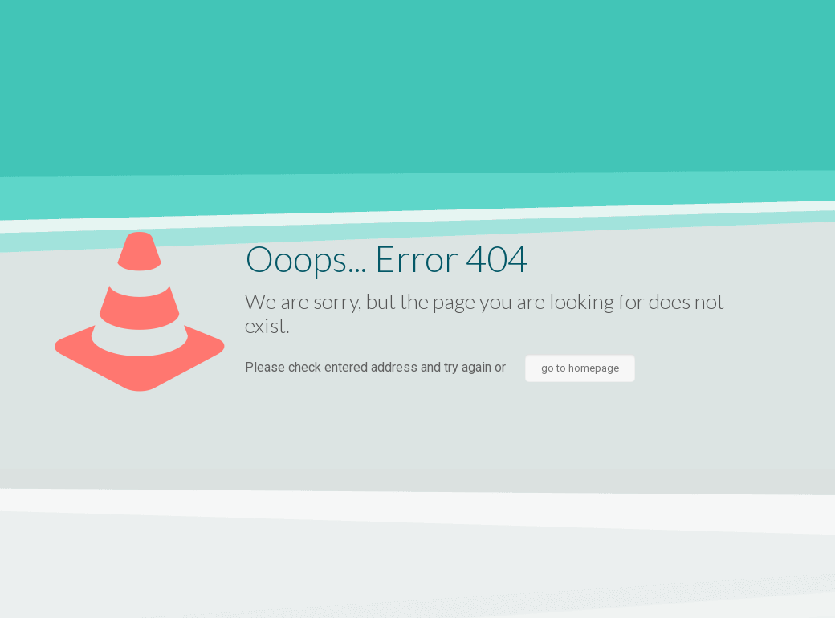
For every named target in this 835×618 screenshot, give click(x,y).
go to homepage (580, 368)
